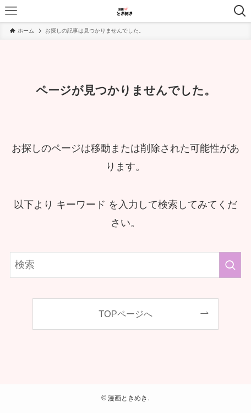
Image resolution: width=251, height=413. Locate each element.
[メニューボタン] (11, 11)
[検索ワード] (125, 264)
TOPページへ (125, 314)
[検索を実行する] (230, 264)
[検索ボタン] (240, 11)
